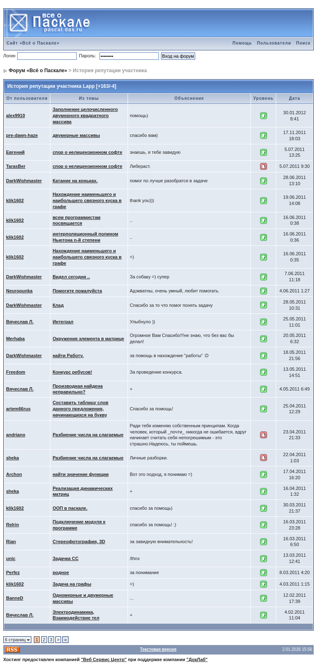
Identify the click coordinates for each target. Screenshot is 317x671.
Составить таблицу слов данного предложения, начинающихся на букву (80, 408)
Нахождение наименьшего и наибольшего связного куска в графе (86, 200)
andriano (15, 434)
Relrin (12, 524)
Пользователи (274, 43)
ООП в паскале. (69, 508)
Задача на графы (71, 584)
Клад (58, 305)
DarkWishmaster (24, 180)
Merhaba (15, 338)
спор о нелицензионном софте (87, 152)
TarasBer (16, 166)
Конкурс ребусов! (72, 372)
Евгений (15, 152)
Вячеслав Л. (20, 321)
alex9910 (15, 115)
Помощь (242, 43)
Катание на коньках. (74, 180)
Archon (14, 474)
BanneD (15, 598)
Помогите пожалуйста (77, 290)
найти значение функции (80, 474)
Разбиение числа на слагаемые (87, 434)
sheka (12, 457)
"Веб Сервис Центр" (104, 659)
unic (11, 558)
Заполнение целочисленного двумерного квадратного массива (85, 115)
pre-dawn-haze (22, 135)
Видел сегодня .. (71, 276)
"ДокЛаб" (197, 659)
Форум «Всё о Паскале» (38, 70)
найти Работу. (67, 355)
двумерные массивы (76, 135)
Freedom (15, 372)
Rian (11, 541)
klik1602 (15, 200)
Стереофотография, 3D (78, 541)
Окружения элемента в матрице (88, 338)
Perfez (13, 572)
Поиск (303, 43)
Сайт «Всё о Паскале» (33, 43)
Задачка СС (65, 558)
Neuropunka (19, 290)
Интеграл (62, 321)
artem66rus (18, 408)
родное (60, 572)
